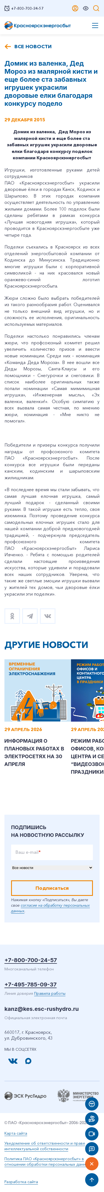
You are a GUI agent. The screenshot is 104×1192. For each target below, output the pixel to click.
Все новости (33, 46)
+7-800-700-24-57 (30, 960)
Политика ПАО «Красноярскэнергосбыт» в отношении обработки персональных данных (47, 1161)
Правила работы (49, 993)
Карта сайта (15, 1133)
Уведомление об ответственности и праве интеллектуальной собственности (44, 1146)
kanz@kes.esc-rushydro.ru (41, 1009)
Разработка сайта (21, 1181)
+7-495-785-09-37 (30, 984)
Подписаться (52, 888)
